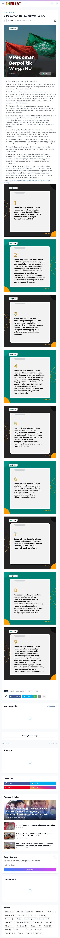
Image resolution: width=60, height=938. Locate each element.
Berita (19, 912)
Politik (36, 691)
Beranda (7, 12)
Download (9, 915)
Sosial (38, 930)
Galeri (33, 915)
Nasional (29, 691)
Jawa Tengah (30, 919)
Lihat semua (51, 706)
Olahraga (9, 926)
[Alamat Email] (30, 865)
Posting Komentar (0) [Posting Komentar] (30, 736)
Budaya (40, 912)
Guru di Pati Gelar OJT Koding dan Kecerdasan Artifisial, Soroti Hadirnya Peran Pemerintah (34, 845)
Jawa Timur (44, 919)
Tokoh (29, 933)
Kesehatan (37, 923)
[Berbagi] (54, 20)
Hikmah (9, 919)
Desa (51, 912)
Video (38, 933)
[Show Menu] (3, 3)
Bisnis (29, 912)
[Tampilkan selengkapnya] (44, 696)
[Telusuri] (57, 3)
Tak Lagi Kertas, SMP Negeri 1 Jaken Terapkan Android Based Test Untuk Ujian (34, 835)
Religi (17, 930)
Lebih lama (53, 743)
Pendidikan (22, 926)
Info (18, 919)
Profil (8, 930)
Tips (20, 933)
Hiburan (43, 915)
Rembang (27, 930)
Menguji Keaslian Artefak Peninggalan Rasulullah (35, 825)
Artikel (13, 12)
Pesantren (36, 926)
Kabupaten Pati (20, 691)
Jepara (8, 923)
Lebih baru (7, 743)
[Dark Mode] (52, 3)
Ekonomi (22, 915)
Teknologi (10, 933)
